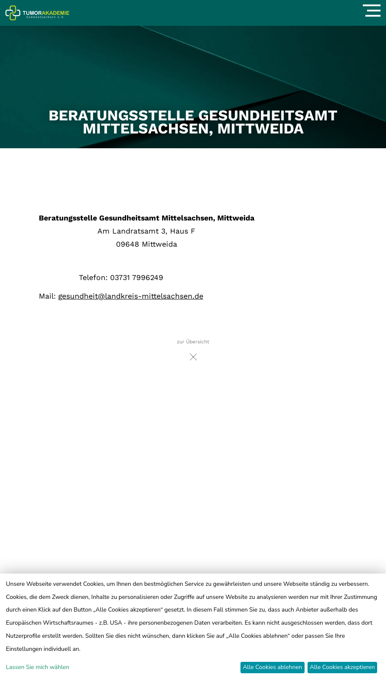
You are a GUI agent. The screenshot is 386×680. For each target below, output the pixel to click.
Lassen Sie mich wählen (37, 667)
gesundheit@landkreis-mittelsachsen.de (130, 296)
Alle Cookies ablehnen (272, 667)
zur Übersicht (193, 352)
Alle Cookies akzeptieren (342, 667)
